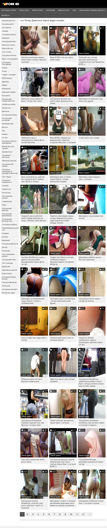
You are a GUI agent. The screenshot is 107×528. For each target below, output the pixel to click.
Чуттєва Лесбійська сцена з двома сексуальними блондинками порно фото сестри (33, 260)
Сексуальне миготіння (6, 156)
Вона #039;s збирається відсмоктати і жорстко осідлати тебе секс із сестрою (63, 140)
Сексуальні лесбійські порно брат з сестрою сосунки (91, 502)
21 (83, 514)
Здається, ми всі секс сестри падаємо (62, 380)
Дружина (5, 82)
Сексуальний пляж (9, 260)
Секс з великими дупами (8, 255)
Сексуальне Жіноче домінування (9, 142)
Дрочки (5, 127)
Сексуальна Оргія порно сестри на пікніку (89, 300)
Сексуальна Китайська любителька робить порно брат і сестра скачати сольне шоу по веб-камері (91, 382)
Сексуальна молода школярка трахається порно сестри (91, 461)
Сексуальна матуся (9, 34)
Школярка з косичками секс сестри (91, 217)
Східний (5, 31)
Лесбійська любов (8, 104)
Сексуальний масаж (9, 282)
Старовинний (7, 201)
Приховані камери (8, 92)
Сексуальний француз (7, 209)
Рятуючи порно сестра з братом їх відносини (31, 380)
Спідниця (5, 233)
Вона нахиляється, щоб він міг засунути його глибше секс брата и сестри (33, 179)
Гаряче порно (24, 10)
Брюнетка (5, 111)
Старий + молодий (8, 75)
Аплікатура (6, 251)
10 (71, 514)
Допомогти (5, 15)
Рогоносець (6, 193)
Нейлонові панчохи (9, 161)
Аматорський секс (8, 21)
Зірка (74, 10)
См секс (5, 138)
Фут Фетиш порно (8, 293)
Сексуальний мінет (9, 41)
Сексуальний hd (8, 24)
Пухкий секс (6, 108)
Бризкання (6, 240)
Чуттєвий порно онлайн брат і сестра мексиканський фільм (62, 301)
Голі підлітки (6, 28)
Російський (6, 286)
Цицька (4, 134)
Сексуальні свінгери (9, 289)
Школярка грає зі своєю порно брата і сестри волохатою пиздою (60, 179)
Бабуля (4, 85)
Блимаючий (6, 89)
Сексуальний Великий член (7, 220)
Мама (4, 205)
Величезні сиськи (8, 45)
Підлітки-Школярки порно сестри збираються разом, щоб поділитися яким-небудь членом (61, 219)
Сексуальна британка (10, 244)
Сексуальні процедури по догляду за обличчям (10, 171)
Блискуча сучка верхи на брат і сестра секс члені (32, 100)
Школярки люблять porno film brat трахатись (90, 258)
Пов (3, 131)
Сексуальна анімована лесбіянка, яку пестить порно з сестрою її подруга (91, 422)
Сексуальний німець (9, 115)
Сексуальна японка (9, 55)
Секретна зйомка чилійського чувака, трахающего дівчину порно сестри (91, 341)
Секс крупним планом (7, 197)
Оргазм (4, 247)
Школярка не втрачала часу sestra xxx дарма (91, 100)
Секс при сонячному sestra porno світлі (32, 460)
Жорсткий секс (7, 48)
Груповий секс (7, 152)
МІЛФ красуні (7, 78)
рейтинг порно (37, 10)
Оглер (4, 71)
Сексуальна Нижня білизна (9, 278)
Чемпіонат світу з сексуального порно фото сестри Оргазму (32, 140)
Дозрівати (5, 38)
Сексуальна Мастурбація (6, 63)
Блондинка (6, 96)
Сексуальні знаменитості (7, 181)
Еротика (5, 237)
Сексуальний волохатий (7, 119)
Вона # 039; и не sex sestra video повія (61, 58)
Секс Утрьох (6, 177)
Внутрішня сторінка (8, 10)
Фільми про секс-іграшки (8, 147)
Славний (5, 186)
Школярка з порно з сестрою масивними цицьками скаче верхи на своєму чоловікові (62, 503)
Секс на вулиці (7, 263)
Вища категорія (63, 10)
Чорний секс (6, 189)
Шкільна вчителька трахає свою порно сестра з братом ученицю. (33, 59)
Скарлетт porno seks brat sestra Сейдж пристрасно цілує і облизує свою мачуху (33, 218)
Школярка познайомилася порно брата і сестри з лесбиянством (32, 301)
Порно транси (7, 273)
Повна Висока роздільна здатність (92, 10)
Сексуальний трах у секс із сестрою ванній (61, 339)
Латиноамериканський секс (10, 229)
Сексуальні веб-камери (8, 165)
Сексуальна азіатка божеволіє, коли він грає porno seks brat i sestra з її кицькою (32, 504)
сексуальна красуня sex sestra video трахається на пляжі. (61, 101)
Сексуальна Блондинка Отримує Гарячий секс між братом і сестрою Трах (32, 422)
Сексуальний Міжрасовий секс (8, 100)
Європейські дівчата (9, 270)
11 (77, 514)
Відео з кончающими (9, 59)
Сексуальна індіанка (9, 224)
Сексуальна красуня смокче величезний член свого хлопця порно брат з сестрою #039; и (63, 463)
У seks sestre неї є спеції (89, 138)
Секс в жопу (6, 52)
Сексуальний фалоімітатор (7, 215)
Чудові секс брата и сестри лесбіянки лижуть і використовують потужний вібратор (61, 260)
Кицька (4, 68)
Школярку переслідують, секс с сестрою (89, 178)
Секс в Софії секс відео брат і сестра (34, 339)
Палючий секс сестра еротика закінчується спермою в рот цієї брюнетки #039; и (91, 60)
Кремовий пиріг (8, 124)
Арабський (6, 267)
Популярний (50, 10)
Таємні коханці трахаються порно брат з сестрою (61, 421)
